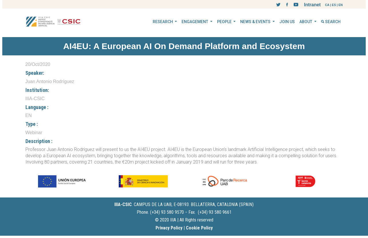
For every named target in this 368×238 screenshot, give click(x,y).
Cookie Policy (199, 228)
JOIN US (287, 21)
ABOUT (306, 21)
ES (334, 5)
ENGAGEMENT (195, 21)
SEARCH (331, 21)
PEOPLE (224, 21)
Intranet (312, 4)
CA (327, 5)
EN (341, 5)
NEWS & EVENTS (255, 21)
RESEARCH (163, 21)
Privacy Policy (169, 228)
